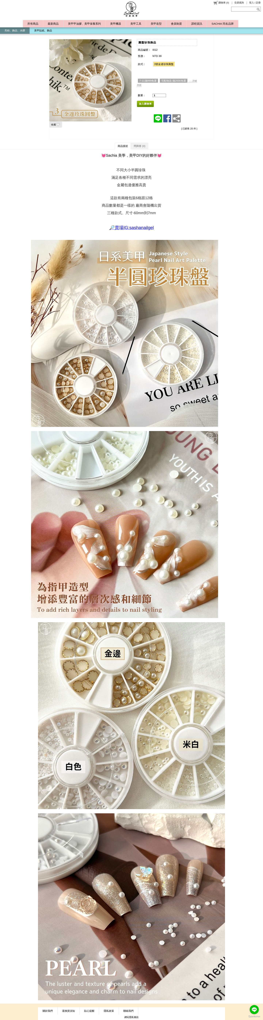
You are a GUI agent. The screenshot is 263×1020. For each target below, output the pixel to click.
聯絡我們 (128, 1010)
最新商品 (53, 23)
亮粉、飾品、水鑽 (15, 30)
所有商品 (32, 23)
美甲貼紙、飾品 (43, 30)
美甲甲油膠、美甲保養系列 (84, 23)
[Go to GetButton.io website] (254, 1016)
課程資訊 (196, 23)
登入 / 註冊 (255, 2)
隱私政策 (109, 1010)
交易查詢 (239, 2)
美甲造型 (156, 23)
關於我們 (48, 1010)
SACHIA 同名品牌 (222, 23)
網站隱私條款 (131, 1017)
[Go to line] (254, 1009)
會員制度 (176, 23)
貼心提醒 (89, 1010)
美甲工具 (135, 23)
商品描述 (123, 146)
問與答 (139, 146)
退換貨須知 (68, 1010)
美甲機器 (115, 23)
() (221, 2)
